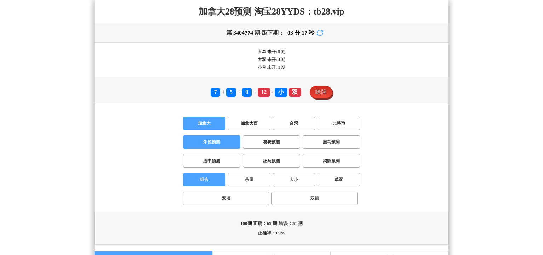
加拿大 (204, 123)
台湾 (294, 123)
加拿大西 (249, 123)
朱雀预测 (211, 142)
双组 (314, 198)
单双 (339, 179)
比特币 (338, 123)
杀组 (249, 179)
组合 (204, 179)
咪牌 (321, 92)
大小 (294, 179)
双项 (226, 198)
